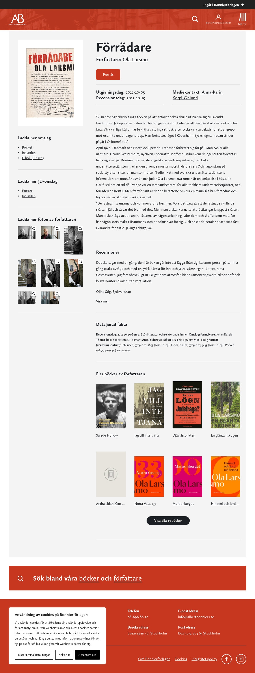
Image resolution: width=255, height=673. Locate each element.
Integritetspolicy (204, 659)
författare (128, 578)
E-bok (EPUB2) (33, 158)
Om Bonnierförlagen (154, 659)
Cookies (181, 659)
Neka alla (64, 654)
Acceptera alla (87, 654)
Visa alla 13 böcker (168, 520)
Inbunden (28, 153)
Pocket (27, 147)
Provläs (108, 74)
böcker (89, 578)
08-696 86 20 (138, 617)
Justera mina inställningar (34, 654)
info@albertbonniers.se (196, 617)
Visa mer (102, 301)
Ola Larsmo (135, 59)
